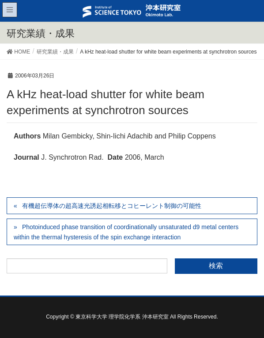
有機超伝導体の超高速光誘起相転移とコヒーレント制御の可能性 (111, 205)
